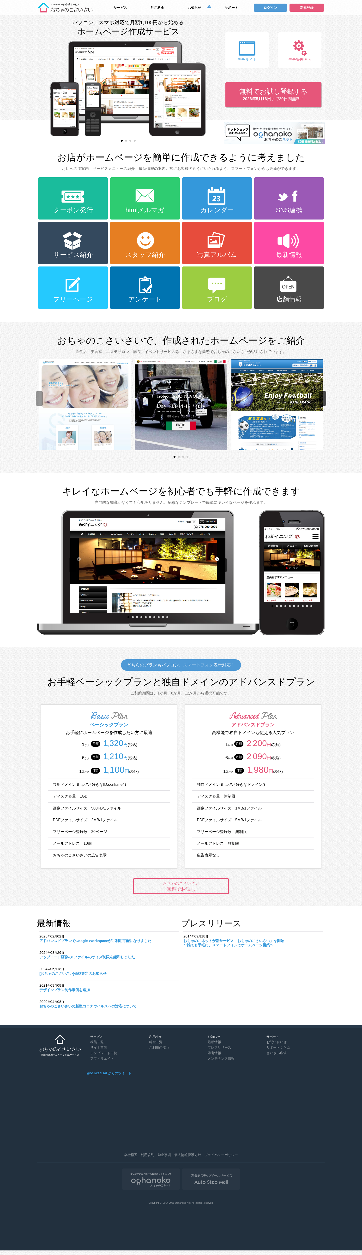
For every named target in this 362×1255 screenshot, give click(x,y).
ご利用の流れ (159, 1047)
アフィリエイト (102, 1058)
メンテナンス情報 (221, 1058)
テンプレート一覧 (103, 1053)
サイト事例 (98, 1047)
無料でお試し (181, 886)
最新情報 (214, 1042)
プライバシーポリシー (221, 1155)
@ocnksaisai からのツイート (108, 1073)
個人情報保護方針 (187, 1155)
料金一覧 (156, 1042)
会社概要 (131, 1155)
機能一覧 (97, 1042)
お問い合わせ (276, 1042)
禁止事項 (164, 1155)
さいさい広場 (276, 1053)
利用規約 (147, 1155)
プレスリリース (219, 1047)
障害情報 (214, 1053)
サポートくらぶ (278, 1047)
